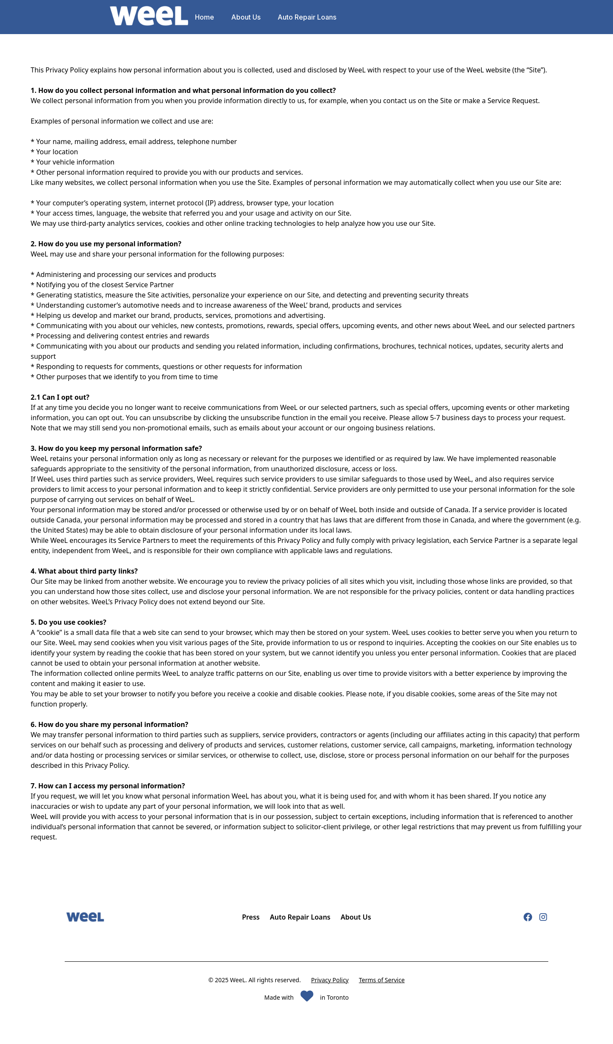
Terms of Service (382, 980)
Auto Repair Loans (307, 17)
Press (251, 917)
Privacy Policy (330, 980)
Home (204, 17)
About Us (246, 17)
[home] (149, 17)
